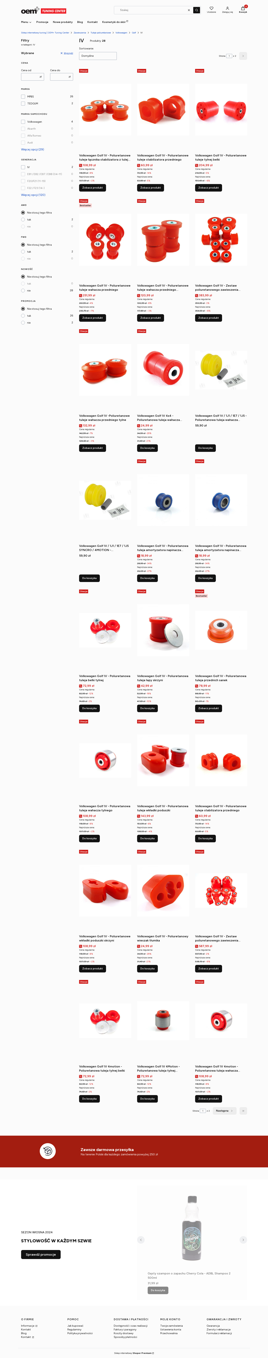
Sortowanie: (86, 48)
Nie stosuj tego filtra (39, 212)
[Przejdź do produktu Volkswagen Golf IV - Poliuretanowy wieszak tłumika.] (163, 890)
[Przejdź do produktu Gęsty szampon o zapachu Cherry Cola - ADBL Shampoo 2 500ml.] (192, 1227)
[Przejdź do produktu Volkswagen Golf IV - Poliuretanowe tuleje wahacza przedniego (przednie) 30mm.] (163, 240)
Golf (134, 32)
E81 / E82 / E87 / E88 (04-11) (44, 174)
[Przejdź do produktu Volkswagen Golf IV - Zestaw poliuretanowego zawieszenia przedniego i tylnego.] (221, 890)
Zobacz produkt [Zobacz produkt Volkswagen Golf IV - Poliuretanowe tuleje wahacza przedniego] (92, 317)
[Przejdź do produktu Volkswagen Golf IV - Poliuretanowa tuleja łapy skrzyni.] (163, 630)
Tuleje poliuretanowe (101, 32)
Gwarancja (213, 1325)
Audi (30, 142)
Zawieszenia (80, 32)
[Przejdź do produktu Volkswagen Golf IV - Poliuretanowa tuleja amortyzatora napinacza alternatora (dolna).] (163, 500)
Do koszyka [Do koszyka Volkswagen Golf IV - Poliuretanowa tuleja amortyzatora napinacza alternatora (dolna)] (147, 578)
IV (28, 167)
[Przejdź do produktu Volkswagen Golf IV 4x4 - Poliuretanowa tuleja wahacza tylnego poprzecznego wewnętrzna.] (163, 370)
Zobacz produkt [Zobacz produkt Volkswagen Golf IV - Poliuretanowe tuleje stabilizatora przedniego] (150, 187)
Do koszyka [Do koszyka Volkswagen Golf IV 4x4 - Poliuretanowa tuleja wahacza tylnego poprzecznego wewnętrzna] (147, 448)
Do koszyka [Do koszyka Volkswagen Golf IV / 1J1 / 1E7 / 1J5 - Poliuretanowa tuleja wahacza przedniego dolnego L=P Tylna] (205, 448)
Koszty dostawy (123, 1333)
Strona (222, 56)
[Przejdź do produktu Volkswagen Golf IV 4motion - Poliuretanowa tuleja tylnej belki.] (105, 1020)
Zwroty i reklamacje (219, 1329)
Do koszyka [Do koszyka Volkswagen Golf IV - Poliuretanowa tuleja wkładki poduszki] (147, 838)
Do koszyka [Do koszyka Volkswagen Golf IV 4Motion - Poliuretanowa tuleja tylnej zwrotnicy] (147, 1098)
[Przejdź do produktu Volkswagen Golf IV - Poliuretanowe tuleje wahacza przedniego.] (105, 240)
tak (29, 219)
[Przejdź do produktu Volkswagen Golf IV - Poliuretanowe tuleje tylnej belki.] (221, 109)
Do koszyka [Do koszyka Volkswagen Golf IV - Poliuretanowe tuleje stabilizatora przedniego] (205, 838)
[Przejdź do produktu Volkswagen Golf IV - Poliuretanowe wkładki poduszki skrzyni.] (105, 890)
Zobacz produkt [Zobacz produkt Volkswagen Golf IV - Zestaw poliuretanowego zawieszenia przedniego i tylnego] (208, 968)
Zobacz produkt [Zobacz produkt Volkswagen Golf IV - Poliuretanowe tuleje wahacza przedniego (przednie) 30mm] (150, 317)
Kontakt (26, 1329)
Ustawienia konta (170, 1329)
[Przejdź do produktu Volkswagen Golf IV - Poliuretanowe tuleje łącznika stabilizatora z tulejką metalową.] (105, 109)
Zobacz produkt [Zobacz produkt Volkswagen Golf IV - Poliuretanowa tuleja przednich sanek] (208, 708)
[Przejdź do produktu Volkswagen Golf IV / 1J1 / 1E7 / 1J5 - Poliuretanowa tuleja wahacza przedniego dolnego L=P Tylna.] (221, 370)
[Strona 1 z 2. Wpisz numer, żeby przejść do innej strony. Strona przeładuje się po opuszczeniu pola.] (229, 56)
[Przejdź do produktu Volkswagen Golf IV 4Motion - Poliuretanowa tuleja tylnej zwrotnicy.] (163, 1020)
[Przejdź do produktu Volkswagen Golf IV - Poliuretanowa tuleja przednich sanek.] (221, 630)
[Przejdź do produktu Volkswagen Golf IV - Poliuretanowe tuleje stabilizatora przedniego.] (163, 109)
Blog (24, 1333)
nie (29, 226)
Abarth (31, 128)
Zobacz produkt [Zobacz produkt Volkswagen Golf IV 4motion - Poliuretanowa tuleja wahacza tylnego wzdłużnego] (208, 1098)
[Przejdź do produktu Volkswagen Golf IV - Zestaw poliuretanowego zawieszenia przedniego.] (221, 240)
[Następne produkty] (225, 1111)
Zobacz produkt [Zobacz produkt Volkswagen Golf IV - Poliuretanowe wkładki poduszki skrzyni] (92, 968)
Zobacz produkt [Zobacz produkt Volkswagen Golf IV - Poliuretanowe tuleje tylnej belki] (208, 187)
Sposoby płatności (125, 1337)
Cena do (55, 70)
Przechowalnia (169, 1333)
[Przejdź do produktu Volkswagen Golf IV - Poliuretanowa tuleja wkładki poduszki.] (163, 760)
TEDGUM (32, 103)
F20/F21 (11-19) (36, 181)
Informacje (28, 1325)
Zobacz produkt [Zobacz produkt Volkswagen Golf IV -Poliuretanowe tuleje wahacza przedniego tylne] (92, 448)
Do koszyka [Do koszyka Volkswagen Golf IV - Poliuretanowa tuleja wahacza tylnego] (89, 838)
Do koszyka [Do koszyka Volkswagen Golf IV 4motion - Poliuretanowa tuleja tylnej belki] (89, 1098)
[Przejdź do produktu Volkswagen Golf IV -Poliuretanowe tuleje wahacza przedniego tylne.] (105, 370)
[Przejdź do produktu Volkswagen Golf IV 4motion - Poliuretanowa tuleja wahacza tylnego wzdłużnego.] (221, 1020)
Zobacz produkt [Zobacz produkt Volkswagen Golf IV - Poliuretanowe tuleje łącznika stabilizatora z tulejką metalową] (92, 187)
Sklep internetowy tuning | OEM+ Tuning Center (45, 32)
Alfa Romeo (34, 135)
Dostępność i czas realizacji (130, 1325)
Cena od (26, 70)
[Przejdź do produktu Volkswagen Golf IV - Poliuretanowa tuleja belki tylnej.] (105, 630)
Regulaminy (74, 1329)
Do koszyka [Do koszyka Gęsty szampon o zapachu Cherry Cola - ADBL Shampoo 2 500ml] (158, 1290)
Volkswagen (121, 32)
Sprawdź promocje (41, 1254)
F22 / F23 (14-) (36, 188)
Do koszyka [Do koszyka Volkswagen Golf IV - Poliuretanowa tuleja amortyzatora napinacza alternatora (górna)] (205, 578)
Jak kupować (75, 1325)
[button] (196, 10)
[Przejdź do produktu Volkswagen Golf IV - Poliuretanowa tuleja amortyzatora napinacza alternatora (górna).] (221, 500)
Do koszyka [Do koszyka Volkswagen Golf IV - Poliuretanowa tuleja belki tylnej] (89, 708)
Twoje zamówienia (171, 1325)
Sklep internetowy (132, 1353)
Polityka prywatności (80, 1333)
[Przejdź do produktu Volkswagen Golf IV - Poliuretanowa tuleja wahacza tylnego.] (105, 760)
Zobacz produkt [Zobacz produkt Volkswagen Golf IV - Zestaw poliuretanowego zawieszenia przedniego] (208, 317)
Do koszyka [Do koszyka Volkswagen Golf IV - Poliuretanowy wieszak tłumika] (147, 968)
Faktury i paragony (125, 1329)
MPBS (30, 96)
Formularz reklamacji (219, 1333)
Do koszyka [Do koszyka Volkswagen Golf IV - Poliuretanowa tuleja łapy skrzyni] (147, 708)
